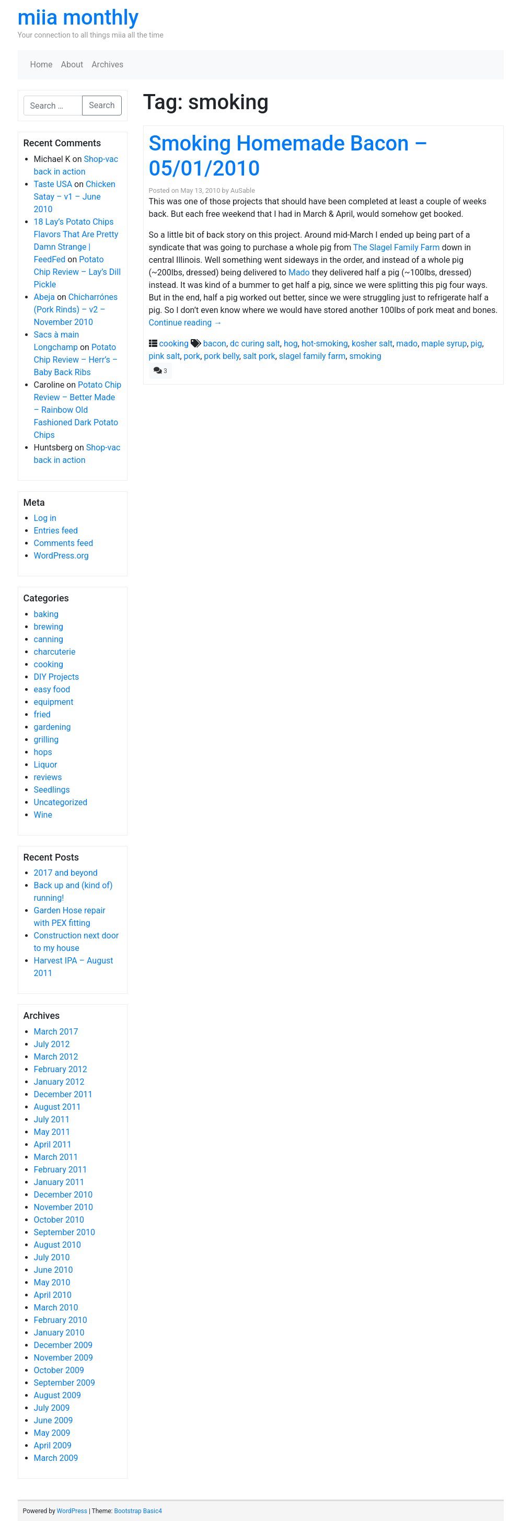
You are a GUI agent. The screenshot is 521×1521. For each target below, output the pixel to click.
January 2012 (59, 1082)
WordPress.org (61, 556)
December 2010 (63, 1195)
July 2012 (52, 1044)
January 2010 (59, 1333)
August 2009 (57, 1395)
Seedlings (52, 790)
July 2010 (52, 1257)
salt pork (259, 356)
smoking (365, 356)
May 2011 (52, 1132)
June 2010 (53, 1270)
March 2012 (56, 1057)
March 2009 (56, 1458)
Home (41, 64)
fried (42, 714)
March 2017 (56, 1032)
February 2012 (60, 1069)
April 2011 (53, 1145)
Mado (299, 272)
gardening (52, 727)
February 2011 (60, 1170)
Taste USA (53, 184)
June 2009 (53, 1420)
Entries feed (56, 531)
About (72, 64)
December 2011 (63, 1094)
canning (48, 639)
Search (101, 105)
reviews (48, 777)
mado (407, 344)
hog (291, 344)
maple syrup (444, 344)
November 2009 (63, 1358)
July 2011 (52, 1119)
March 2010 (56, 1308)
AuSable (242, 190)
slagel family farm (312, 356)
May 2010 (52, 1282)
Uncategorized (61, 802)
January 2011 (59, 1182)
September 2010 (65, 1232)
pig (476, 344)
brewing (48, 627)
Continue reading (186, 323)
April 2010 (53, 1295)
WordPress (72, 1511)
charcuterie (55, 652)
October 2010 (59, 1220)
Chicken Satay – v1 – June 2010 (74, 196)
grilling (46, 740)
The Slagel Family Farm (396, 247)
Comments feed (64, 543)
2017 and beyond (66, 873)
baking (46, 614)
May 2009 (52, 1433)
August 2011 (57, 1107)
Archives (107, 64)
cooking (48, 664)
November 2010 (63, 1207)
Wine (43, 815)
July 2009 (52, 1408)
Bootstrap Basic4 (137, 1511)
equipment (54, 702)
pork (192, 356)
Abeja (44, 297)
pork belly (221, 356)
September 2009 (65, 1383)
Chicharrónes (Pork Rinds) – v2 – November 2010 (76, 309)
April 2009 (53, 1445)
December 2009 (63, 1345)
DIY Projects (56, 677)
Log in (45, 518)
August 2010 (57, 1245)
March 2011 (56, 1157)
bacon (214, 344)
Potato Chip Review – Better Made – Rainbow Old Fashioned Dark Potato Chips (78, 410)
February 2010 (60, 1320)
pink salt (164, 356)
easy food (52, 689)
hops (43, 752)
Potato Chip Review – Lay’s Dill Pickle (77, 271)
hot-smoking (325, 344)
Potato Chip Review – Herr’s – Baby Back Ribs (76, 359)
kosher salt (372, 344)
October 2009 (59, 1370)
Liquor (45, 765)
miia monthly (78, 17)
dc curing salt (255, 344)
